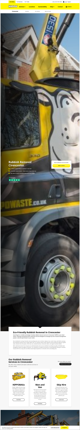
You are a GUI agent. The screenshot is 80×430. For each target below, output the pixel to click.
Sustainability (42, 6)
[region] (40, 428)
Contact (60, 6)
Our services (37, 11)
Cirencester (15, 11)
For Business (19, 1)
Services (21, 6)
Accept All (64, 427)
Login (68, 1)
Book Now (19, 399)
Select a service (61, 165)
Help (51, 6)
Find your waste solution (65, 363)
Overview (27, 11)
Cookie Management (55, 427)
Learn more (61, 399)
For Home (12, 1)
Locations (32, 6)
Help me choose (48, 11)
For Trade (27, 1)
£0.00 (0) (69, 6)
